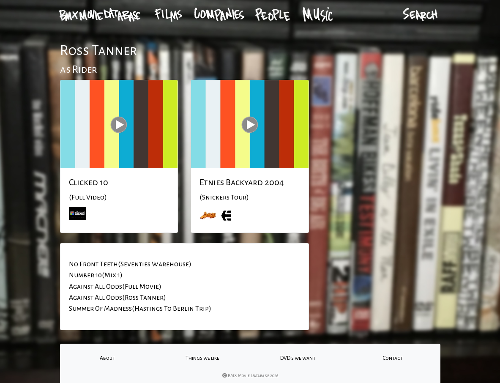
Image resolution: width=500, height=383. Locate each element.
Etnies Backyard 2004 (241, 182)
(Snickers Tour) (224, 197)
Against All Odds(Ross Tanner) (117, 297)
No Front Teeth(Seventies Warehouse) (130, 264)
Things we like (202, 358)
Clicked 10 (88, 182)
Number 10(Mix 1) (96, 275)
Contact (393, 358)
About (107, 358)
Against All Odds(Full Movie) (115, 286)
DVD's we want (297, 358)
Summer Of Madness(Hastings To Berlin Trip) (140, 308)
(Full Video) (88, 197)
